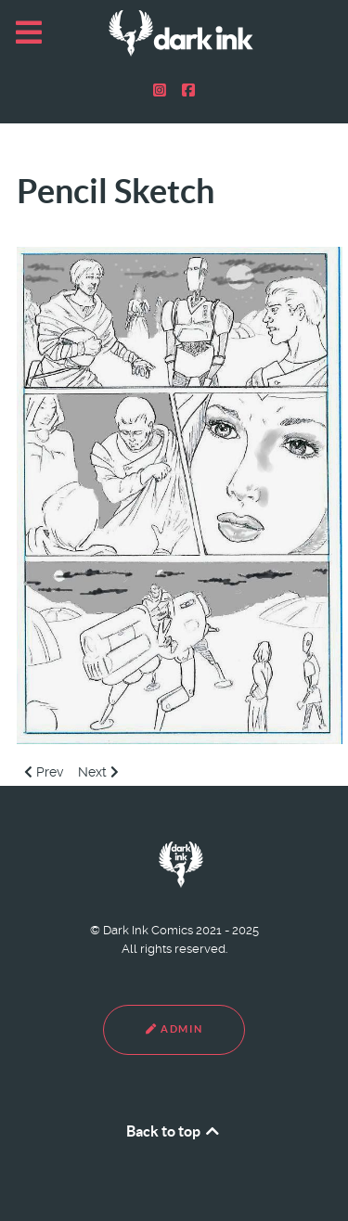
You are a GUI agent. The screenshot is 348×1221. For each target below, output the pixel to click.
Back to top (174, 1131)
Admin (174, 1029)
